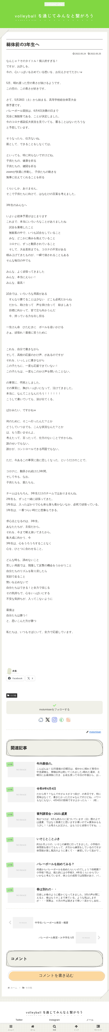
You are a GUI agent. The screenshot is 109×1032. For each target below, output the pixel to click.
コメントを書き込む (56, 976)
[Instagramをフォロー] (54, 719)
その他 (11, 695)
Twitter (18, 1021)
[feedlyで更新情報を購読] (61, 719)
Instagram (54, 1021)
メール (90, 1021)
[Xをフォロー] (47, 719)
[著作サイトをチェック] (41, 719)
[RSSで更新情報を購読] (68, 719)
